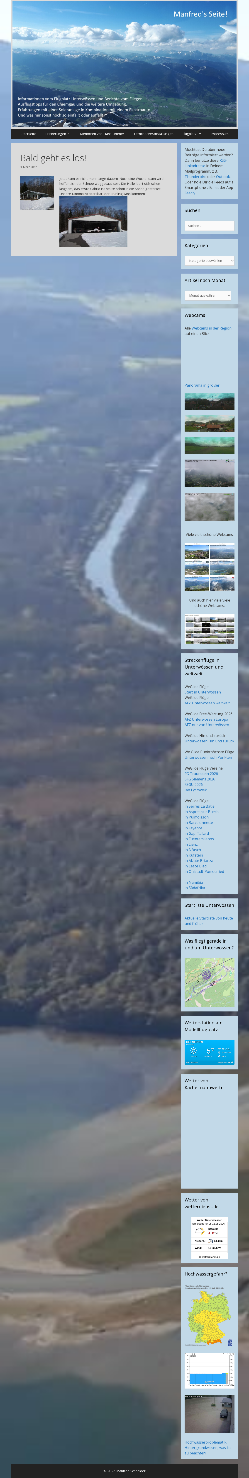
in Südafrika (195, 887)
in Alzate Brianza (199, 860)
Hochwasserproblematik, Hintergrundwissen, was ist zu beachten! (208, 1448)
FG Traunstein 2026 (201, 773)
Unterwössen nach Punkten (208, 757)
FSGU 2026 (194, 784)
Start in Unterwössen (203, 692)
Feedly (190, 192)
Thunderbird (195, 176)
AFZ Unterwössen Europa (206, 719)
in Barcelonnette (199, 822)
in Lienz (191, 844)
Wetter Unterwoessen (209, 1220)
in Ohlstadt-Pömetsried (204, 871)
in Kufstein (194, 855)
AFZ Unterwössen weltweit (207, 702)
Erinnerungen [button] (60, 134)
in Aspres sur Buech (202, 811)
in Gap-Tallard (197, 833)
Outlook (223, 176)
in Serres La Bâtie (200, 806)
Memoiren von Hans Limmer (102, 133)
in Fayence (193, 828)
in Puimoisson (197, 817)
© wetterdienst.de (209, 1257)
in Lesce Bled (196, 866)
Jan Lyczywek (196, 789)
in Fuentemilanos (199, 838)
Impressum (220, 133)
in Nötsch (193, 849)
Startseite (28, 133)
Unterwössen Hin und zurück (209, 741)
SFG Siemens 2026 (200, 779)
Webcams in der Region (212, 328)
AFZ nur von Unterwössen (207, 724)
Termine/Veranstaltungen (153, 133)
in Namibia (194, 882)
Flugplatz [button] (194, 134)
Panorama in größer (202, 385)
